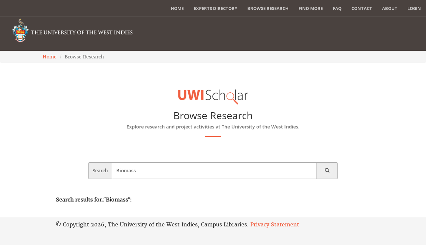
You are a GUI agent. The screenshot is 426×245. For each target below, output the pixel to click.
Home (177, 8)
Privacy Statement (274, 224)
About (389, 8)
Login (414, 8)
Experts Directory (215, 8)
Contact (361, 8)
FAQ (337, 8)
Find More (311, 8)
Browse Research (268, 8)
